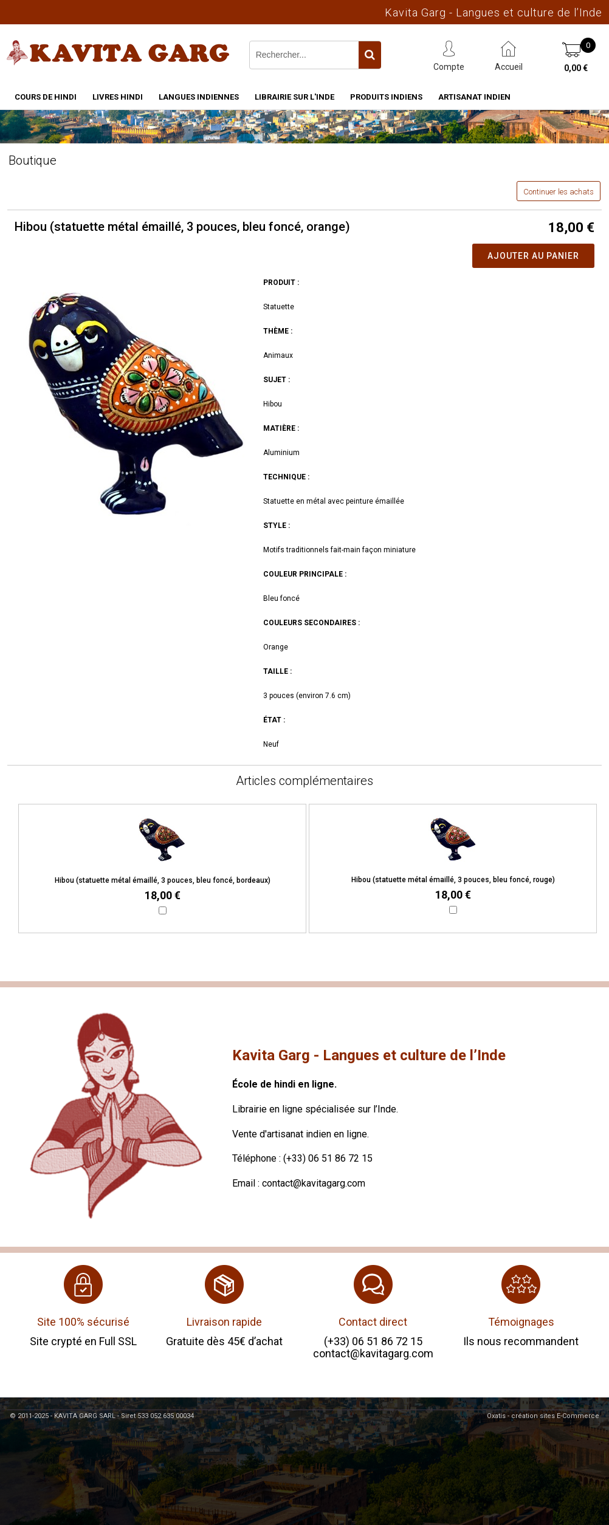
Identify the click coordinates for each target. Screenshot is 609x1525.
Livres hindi (117, 96)
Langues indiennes (199, 96)
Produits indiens (386, 96)
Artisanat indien (474, 96)
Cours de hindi (46, 96)
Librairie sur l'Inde (294, 96)
